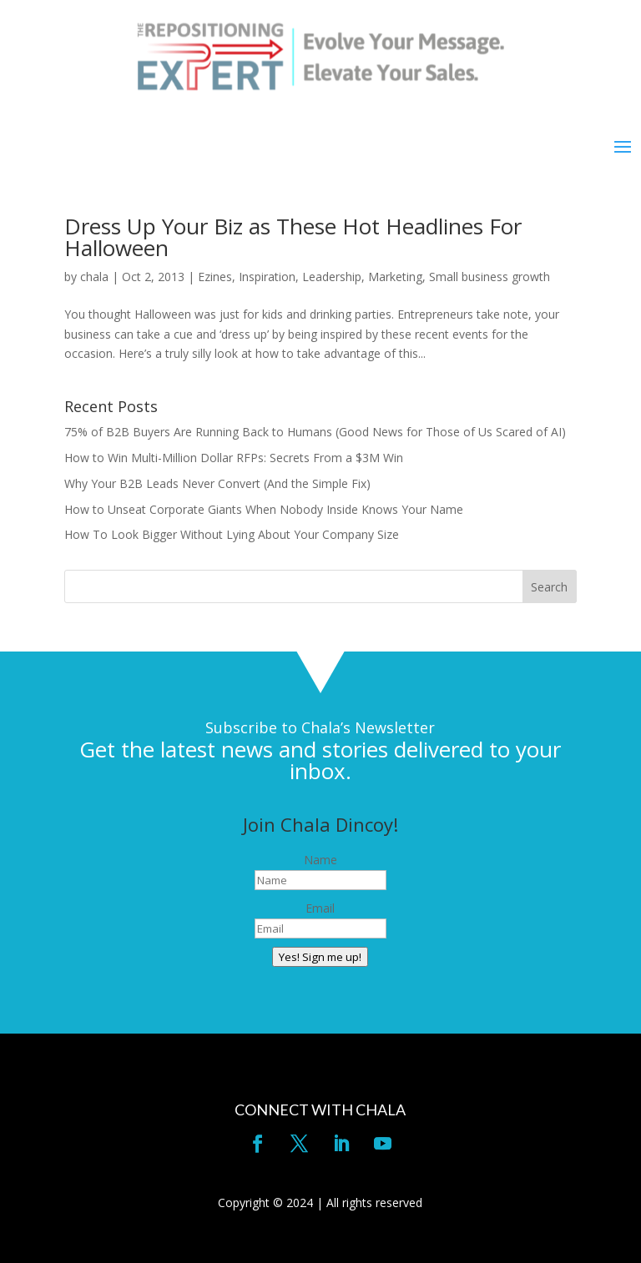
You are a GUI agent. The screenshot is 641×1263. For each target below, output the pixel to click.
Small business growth (489, 276)
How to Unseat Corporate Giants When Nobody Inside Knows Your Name (263, 509)
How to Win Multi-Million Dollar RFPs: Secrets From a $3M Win (233, 457)
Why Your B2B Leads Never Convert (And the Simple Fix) (217, 483)
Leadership (331, 276)
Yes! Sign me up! (320, 956)
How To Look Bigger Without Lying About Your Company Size (231, 534)
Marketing (395, 276)
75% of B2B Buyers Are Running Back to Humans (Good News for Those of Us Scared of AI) (315, 432)
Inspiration (267, 276)
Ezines (215, 276)
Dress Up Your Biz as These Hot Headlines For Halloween (293, 237)
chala (94, 276)
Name (320, 860)
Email (320, 908)
